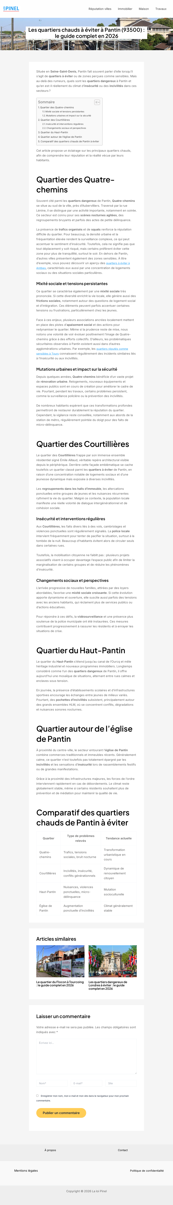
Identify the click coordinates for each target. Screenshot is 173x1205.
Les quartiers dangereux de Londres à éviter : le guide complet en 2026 (110, 987)
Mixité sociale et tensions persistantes (68, 113)
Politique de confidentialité (146, 1170)
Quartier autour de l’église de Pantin (63, 139)
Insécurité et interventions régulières (67, 126)
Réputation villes (113, 10)
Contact (122, 1150)
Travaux (162, 10)
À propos (50, 1150)
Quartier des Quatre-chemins (58, 110)
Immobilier (135, 10)
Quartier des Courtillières (56, 122)
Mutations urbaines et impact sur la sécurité (71, 118)
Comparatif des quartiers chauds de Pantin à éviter (72, 143)
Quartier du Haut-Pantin (55, 134)
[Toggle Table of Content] (100, 105)
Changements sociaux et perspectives (69, 130)
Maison (150, 10)
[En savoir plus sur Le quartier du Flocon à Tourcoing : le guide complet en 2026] (60, 963)
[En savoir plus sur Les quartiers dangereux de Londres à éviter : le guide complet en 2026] (113, 963)
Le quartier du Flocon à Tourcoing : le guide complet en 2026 (58, 987)
